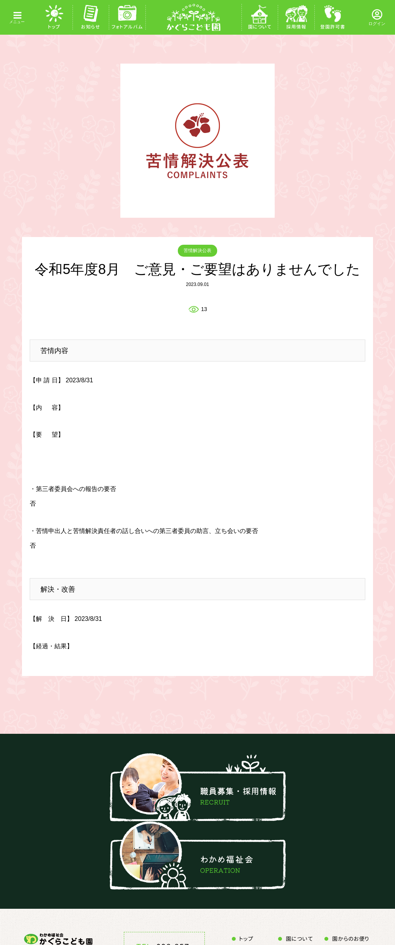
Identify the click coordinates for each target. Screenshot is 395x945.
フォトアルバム (127, 27)
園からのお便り (350, 938)
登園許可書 (332, 27)
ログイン (376, 23)
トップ (54, 27)
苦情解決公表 (197, 250)
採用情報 (296, 27)
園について (260, 27)
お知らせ (90, 27)
